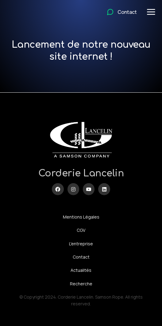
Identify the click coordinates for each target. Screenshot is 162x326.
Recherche (81, 284)
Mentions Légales (81, 217)
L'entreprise (81, 244)
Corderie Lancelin (81, 173)
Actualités (81, 270)
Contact (81, 257)
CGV (81, 230)
